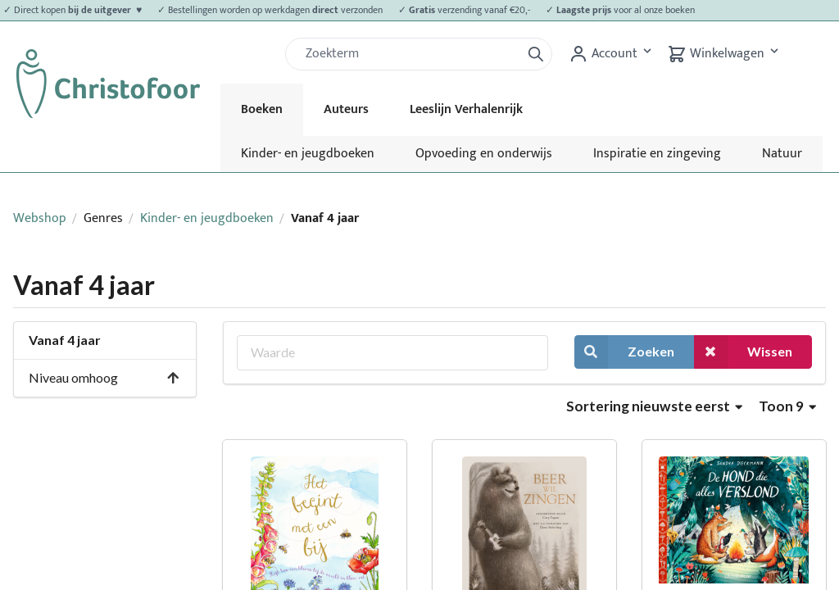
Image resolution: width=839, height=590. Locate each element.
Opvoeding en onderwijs (483, 154)
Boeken (262, 109)
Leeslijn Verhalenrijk (466, 109)
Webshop (39, 218)
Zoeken (624, 352)
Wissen (743, 352)
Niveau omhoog (104, 377)
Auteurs (346, 109)
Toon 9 (787, 406)
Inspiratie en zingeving (657, 154)
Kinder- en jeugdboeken (307, 154)
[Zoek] (410, 54)
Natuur (782, 154)
